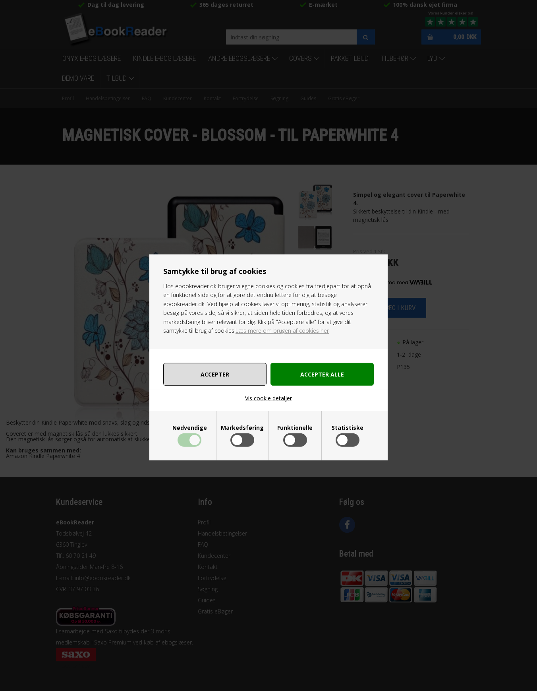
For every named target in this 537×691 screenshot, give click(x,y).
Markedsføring (242, 428)
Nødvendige (189, 428)
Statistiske (347, 428)
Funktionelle (295, 428)
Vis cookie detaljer (268, 398)
